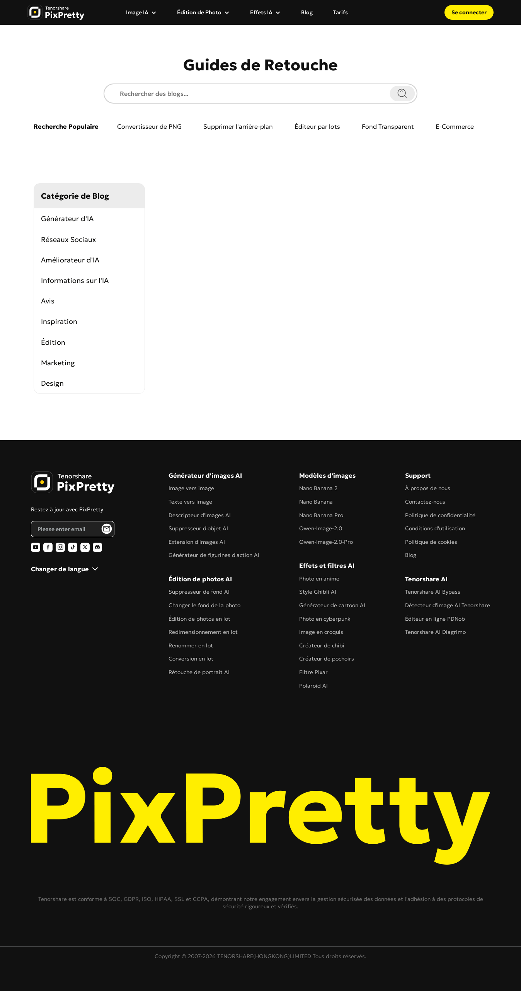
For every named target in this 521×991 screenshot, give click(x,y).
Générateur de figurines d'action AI (214, 555)
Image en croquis (321, 631)
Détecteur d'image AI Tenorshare (447, 605)
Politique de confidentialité (440, 515)
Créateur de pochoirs (326, 658)
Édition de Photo (199, 12)
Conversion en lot (191, 658)
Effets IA (261, 12)
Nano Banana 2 (318, 488)
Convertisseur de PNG (149, 126)
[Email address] (72, 529)
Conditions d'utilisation (435, 528)
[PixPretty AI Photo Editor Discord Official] (97, 547)
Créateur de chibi (321, 645)
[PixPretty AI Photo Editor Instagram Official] (60, 547)
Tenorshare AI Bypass (432, 591)
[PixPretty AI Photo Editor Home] (72, 482)
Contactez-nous (425, 501)
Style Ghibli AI (317, 591)
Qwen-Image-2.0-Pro (326, 541)
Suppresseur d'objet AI (198, 528)
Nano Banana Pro (321, 515)
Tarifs (340, 12)
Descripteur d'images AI (200, 515)
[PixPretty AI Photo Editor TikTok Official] (72, 547)
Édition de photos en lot (199, 618)
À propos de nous (427, 488)
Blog (307, 12)
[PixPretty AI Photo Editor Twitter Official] (85, 547)
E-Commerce (455, 126)
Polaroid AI (313, 685)
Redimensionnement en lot (203, 631)
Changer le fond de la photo (204, 605)
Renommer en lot (191, 645)
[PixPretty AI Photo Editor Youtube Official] (35, 547)
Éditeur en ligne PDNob (435, 618)
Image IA (137, 12)
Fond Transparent (388, 126)
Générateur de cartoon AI (332, 605)
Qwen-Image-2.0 (320, 528)
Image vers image (191, 488)
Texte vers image (190, 501)
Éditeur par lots (317, 126)
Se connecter (469, 12)
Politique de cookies (431, 541)
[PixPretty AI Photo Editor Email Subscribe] (106, 528)
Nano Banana (316, 501)
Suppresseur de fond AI (199, 591)
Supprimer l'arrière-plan (238, 126)
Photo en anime (319, 578)
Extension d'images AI (197, 541)
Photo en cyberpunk (325, 618)
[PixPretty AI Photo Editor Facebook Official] (48, 547)
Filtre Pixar (313, 672)
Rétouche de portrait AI (199, 672)
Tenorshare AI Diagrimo (435, 631)
